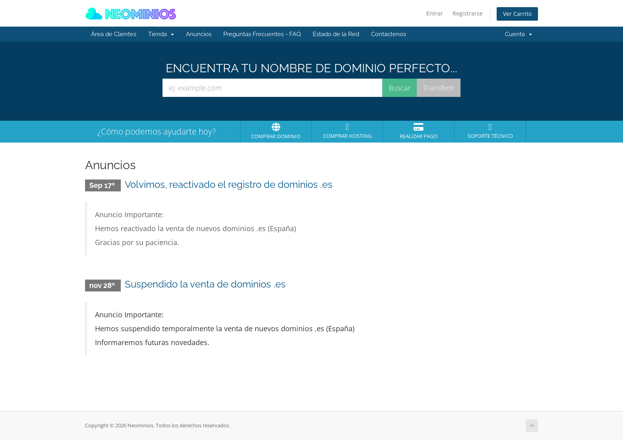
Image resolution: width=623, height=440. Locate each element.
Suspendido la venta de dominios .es (205, 284)
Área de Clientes (113, 34)
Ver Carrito (517, 13)
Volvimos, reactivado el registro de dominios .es (229, 184)
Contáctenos (388, 34)
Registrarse (468, 13)
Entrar (434, 13)
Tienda (161, 34)
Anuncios (198, 34)
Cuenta (518, 34)
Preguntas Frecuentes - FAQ (262, 34)
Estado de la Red (336, 34)
